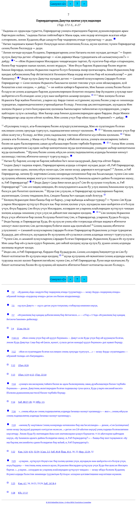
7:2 (13, 292)
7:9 (12, 328)
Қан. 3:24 (23, 451)
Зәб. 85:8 (55, 451)
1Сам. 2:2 (45, 451)
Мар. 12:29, (85, 451)
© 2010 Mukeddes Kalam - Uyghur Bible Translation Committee (68, 502)
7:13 (13, 375)
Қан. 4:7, (22, 483)
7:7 (13, 315)
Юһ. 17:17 (23, 493)
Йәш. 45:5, (66, 451)
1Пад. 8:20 (23, 365)
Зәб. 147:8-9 (50, 483)
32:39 (36, 451)
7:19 (14, 425)
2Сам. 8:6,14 (23, 328)
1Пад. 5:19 (23, 375)
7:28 (13, 493)
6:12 (32, 375)
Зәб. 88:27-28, (25, 402)
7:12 (14, 351)
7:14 (14, 384)
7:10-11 (15, 338)
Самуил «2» (58, 3)
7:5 (13, 305)
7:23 (14, 461)
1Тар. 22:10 (40, 375)
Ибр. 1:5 (40, 402)
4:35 (31, 451)
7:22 (13, 451)
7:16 (14, 411)
